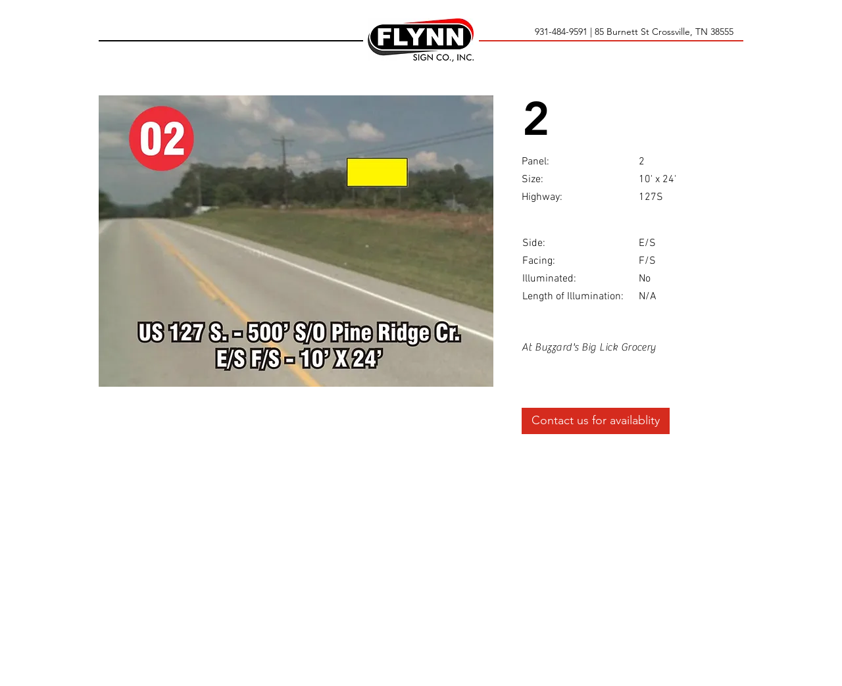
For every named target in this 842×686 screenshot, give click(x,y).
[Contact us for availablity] (596, 421)
